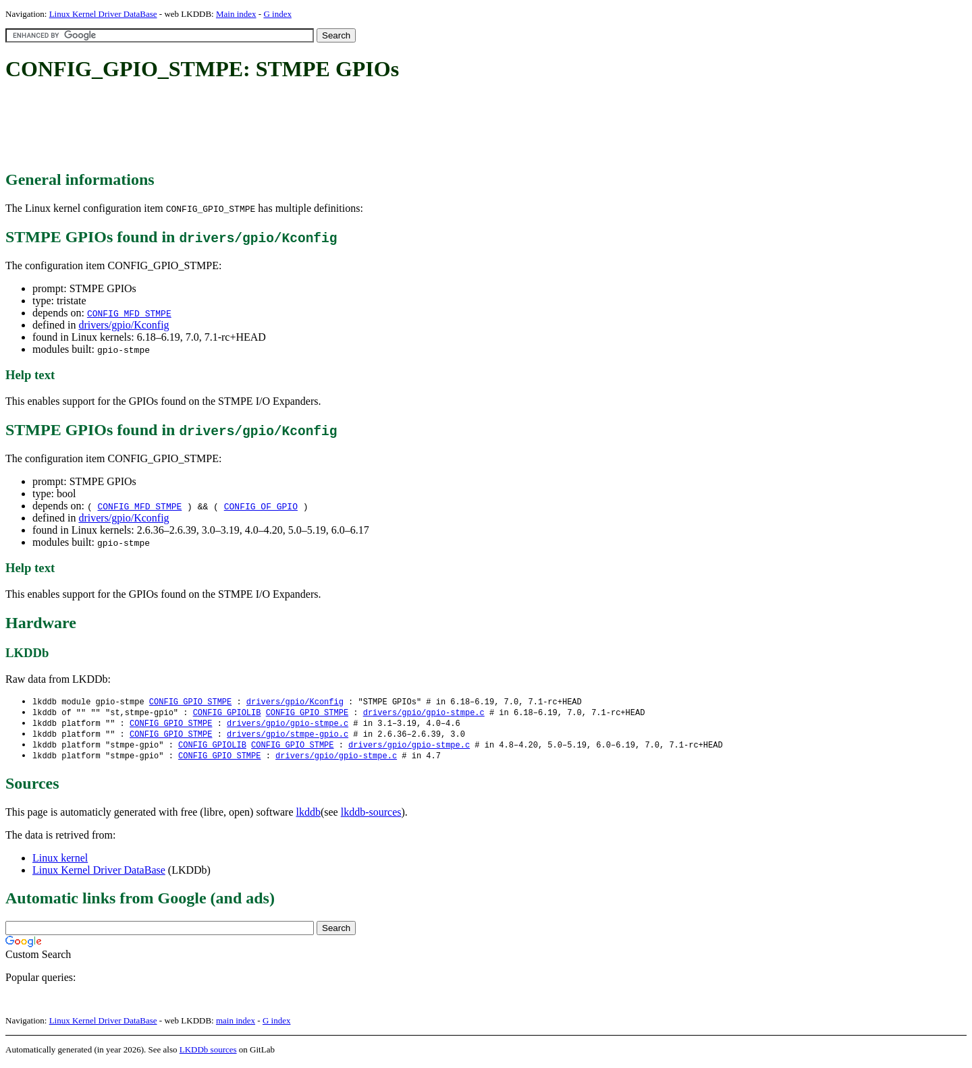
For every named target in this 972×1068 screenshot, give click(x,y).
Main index (236, 14)
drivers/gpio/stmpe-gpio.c (287, 736)
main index (235, 1024)
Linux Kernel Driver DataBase (103, 14)
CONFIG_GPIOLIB (227, 713)
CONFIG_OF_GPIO (261, 506)
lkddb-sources (371, 816)
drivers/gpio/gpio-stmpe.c (424, 713)
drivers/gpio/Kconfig (123, 325)
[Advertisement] (251, 126)
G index (277, 14)
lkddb (308, 816)
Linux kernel (60, 862)
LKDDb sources (208, 1053)
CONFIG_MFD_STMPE (129, 313)
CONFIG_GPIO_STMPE (190, 702)
